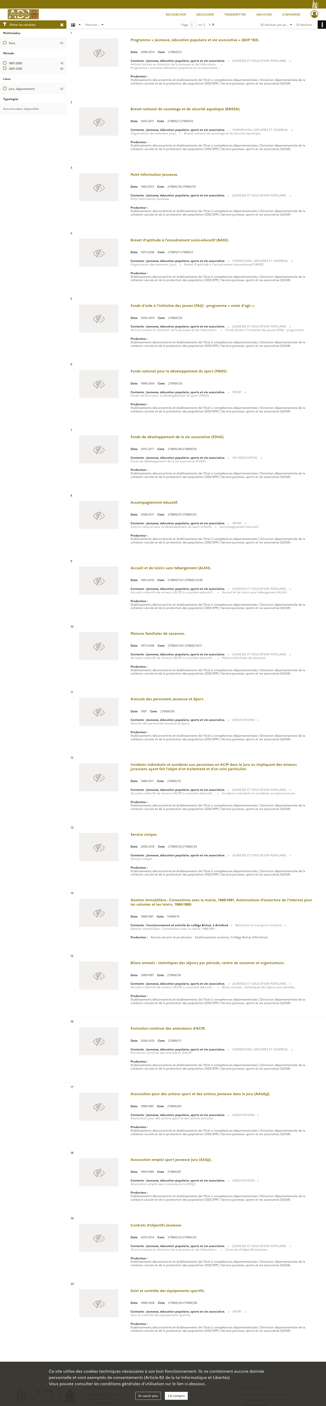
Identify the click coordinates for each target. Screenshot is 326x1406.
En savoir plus (148, 1396)
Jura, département (22, 89)
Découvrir (205, 14)
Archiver (264, 14)
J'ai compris (176, 1396)
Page (184, 24)
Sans (12, 43)
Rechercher (176, 14)
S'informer (291, 14)
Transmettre (235, 14)
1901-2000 (15, 63)
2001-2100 (15, 68)
